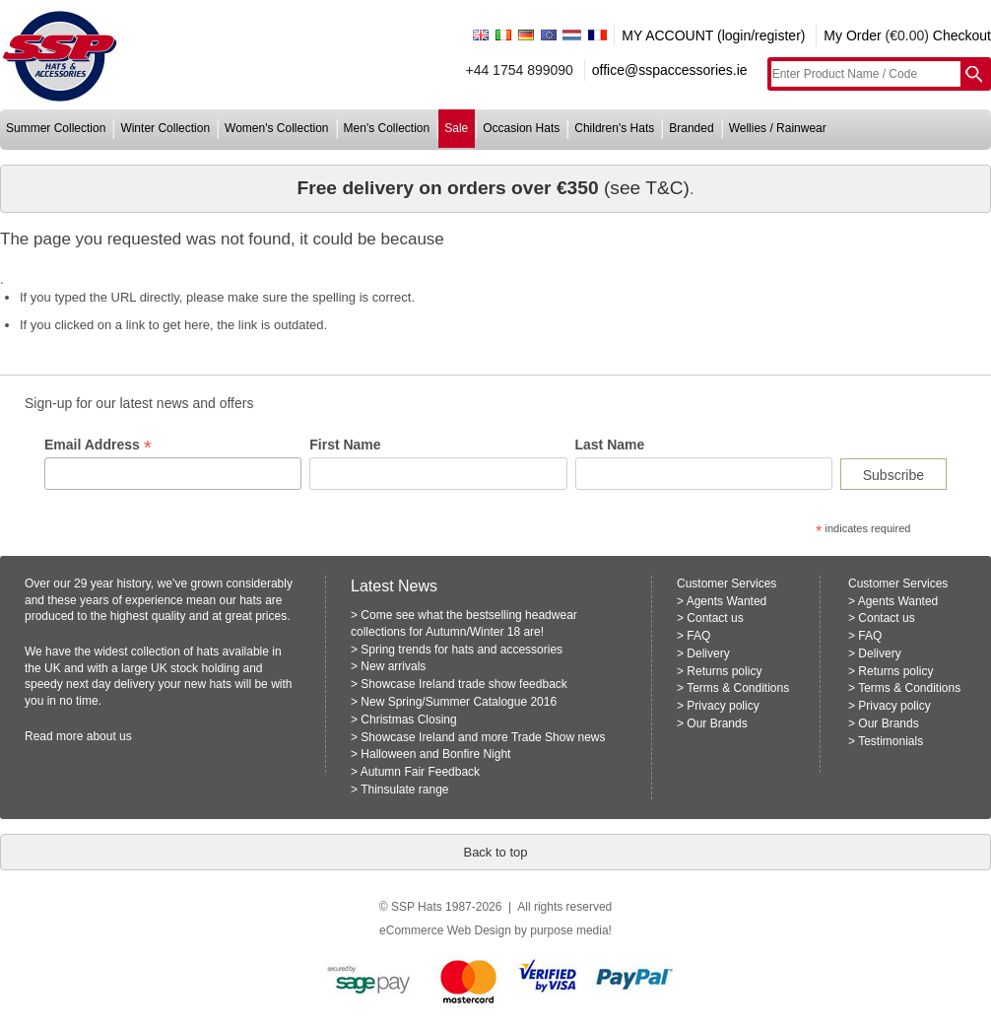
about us (109, 736)
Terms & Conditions (738, 688)
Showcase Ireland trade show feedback (463, 684)
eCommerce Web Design (445, 930)
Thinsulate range (404, 789)
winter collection (165, 128)
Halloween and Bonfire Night (435, 754)
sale (456, 128)
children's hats (614, 128)
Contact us (715, 618)
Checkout (962, 35)
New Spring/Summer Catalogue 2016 (459, 702)
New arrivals (393, 666)
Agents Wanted (727, 601)
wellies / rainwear (777, 128)
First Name (344, 444)
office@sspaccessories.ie (670, 70)
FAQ (698, 636)
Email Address (98, 445)
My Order (852, 35)
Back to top (495, 852)
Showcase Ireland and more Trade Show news (483, 737)
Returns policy (724, 671)
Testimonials (890, 741)
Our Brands (717, 723)
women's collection (276, 128)
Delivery (708, 653)
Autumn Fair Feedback (420, 772)
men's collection (387, 128)
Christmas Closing (408, 719)
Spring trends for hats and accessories (461, 649)
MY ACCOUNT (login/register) (713, 35)
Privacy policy (723, 706)
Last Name (610, 444)
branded (691, 128)
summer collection (55, 128)
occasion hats (521, 128)
